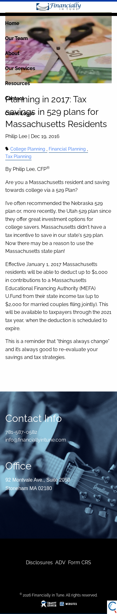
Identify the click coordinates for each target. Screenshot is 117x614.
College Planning (27, 148)
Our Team (16, 38)
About (12, 53)
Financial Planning (67, 148)
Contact (14, 98)
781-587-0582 (21, 432)
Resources (17, 83)
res (49, 562)
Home (12, 23)
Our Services (20, 68)
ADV (60, 562)
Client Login (19, 113)
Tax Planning (18, 156)
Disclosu (36, 562)
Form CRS (79, 562)
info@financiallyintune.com (35, 440)
